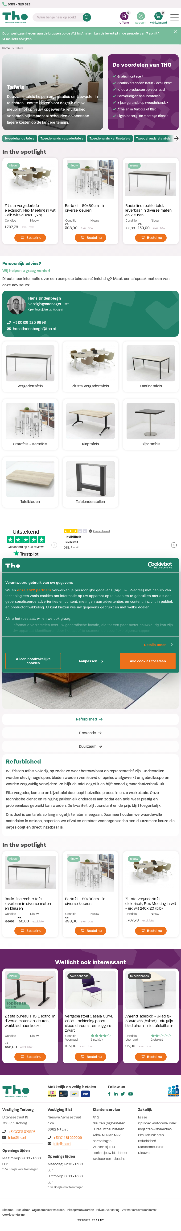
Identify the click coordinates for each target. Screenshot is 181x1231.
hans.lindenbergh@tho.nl (34, 329)
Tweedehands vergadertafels (62, 138)
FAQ (96, 1117)
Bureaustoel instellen (108, 1129)
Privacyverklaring (107, 1210)
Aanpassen (90, 661)
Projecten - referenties (155, 1129)
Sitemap (7, 1210)
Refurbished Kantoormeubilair (150, 1144)
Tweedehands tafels (20, 138)
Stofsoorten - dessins (109, 1159)
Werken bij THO (104, 1147)
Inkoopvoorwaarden (80, 1210)
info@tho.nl (14, 1137)
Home (6, 48)
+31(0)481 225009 (65, 1137)
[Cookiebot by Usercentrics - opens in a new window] (155, 565)
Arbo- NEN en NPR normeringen (106, 1138)
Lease (142, 1117)
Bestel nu (30, 238)
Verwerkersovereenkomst (139, 1210)
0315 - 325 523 (16, 4)
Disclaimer (23, 1210)
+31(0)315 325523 (18, 1132)
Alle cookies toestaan (148, 661)
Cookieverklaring (13, 1214)
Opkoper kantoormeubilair (157, 1123)
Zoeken (87, 17)
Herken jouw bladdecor (110, 1153)
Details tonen (155, 644)
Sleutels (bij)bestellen (109, 1123)
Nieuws (143, 1153)
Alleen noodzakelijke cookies (33, 661)
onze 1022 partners (34, 590)
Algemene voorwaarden (48, 1210)
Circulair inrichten (151, 1135)
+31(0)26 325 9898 (29, 322)
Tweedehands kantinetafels (110, 138)
